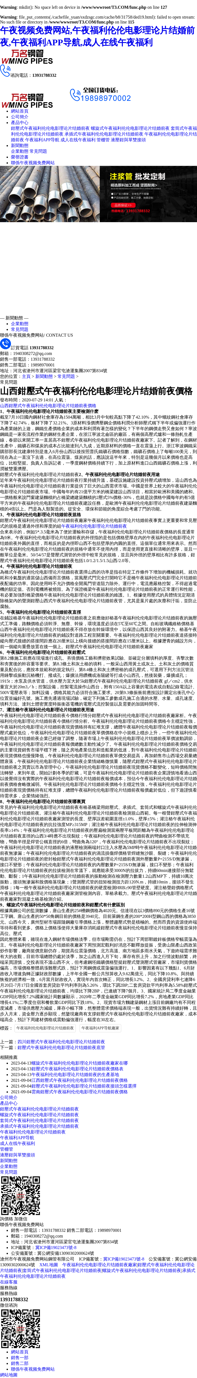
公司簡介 (19, 116)
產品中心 (19, 122)
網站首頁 (19, 111)
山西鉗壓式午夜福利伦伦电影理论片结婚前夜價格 (48, 405)
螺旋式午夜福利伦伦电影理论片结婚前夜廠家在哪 (79, 1063)
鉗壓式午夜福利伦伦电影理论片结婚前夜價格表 (77, 1068)
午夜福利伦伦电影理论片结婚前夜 (94, 526)
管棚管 (103, 139)
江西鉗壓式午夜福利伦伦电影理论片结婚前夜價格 (79, 1080)
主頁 (26, 376)
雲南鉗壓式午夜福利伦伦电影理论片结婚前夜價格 (79, 1091)
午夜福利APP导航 (42, 139)
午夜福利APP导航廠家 (100, 1028)
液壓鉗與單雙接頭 (128, 139)
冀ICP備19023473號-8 (55, 1247)
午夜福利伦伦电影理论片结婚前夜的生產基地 (75, 1074)
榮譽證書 (19, 157)
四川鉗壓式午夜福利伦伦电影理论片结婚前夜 (61, 1041)
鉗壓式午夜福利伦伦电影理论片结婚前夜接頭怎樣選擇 (84, 1086)
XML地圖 (48, 1264)
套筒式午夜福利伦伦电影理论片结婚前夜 (39, 1120)
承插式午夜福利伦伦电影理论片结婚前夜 (104, 134)
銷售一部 (19, 1357)
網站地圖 (9, 1375)
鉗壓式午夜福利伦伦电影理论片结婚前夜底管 (61, 1047)
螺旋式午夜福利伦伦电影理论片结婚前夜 (130, 128)
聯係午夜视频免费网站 (33, 162)
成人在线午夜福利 (77, 139)
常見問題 (38, 151)
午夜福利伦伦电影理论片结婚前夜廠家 (99, 1264)
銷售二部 (19, 1363)
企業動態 (19, 151)
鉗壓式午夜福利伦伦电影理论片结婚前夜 (50, 128)
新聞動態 (19, 145)
